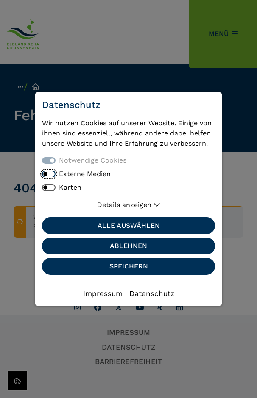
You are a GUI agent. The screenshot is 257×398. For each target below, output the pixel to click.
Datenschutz (151, 293)
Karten (70, 187)
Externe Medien (85, 174)
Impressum (103, 293)
